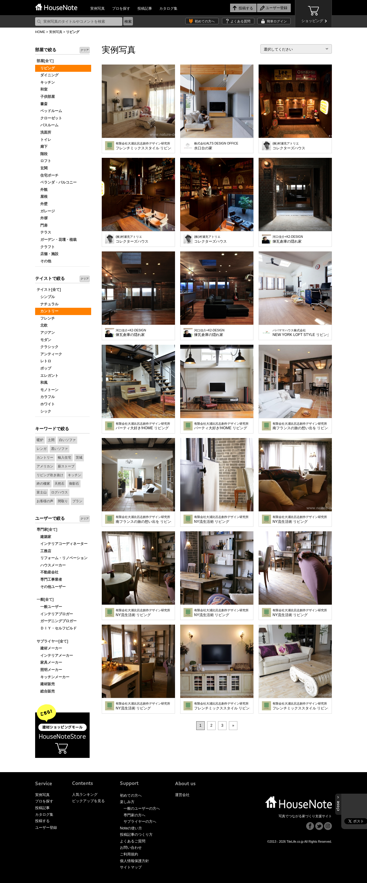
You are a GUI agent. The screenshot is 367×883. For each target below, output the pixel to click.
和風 (42, 382)
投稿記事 (144, 8)
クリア (85, 49)
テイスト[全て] (49, 289)
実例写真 (97, 8)
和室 (42, 89)
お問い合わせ (131, 847)
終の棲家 (43, 483)
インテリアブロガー (55, 614)
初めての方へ (205, 21)
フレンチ (46, 318)
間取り (63, 501)
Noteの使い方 (131, 828)
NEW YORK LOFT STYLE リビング (301, 333)
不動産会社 (47, 572)
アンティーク (49, 354)
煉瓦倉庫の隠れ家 (288, 239)
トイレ (44, 140)
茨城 (79, 457)
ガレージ (46, 211)
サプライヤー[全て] (52, 641)
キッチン (46, 82)
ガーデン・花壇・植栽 (57, 239)
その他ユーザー (51, 587)
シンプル (46, 297)
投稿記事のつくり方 (136, 834)
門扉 (42, 225)
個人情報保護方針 (134, 861)
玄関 (42, 168)
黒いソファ (59, 448)
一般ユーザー (49, 607)
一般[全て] (45, 599)
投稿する (42, 821)
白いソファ (67, 440)
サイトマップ (131, 867)
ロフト (44, 161)
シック (44, 411)
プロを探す (121, 8)
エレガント (47, 375)
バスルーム (47, 125)
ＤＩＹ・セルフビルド (57, 628)
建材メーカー (49, 648)
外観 (42, 190)
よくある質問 (240, 21)
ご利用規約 (129, 854)
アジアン (46, 332)
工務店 (44, 551)
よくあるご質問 (132, 841)
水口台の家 (216, 146)
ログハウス (59, 492)
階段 (42, 154)
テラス (44, 232)
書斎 (42, 104)
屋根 (42, 196)
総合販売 (46, 691)
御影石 (74, 483)
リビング (46, 68)
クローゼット (49, 118)
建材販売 (46, 684)
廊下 (42, 146)
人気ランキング (85, 794)
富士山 (42, 492)
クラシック (47, 347)
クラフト (46, 247)
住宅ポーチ (47, 175)
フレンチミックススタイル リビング (144, 146)
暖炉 (40, 440)
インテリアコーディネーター (62, 544)
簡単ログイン (277, 21)
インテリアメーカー (55, 655)
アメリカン (45, 466)
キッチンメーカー (53, 677)
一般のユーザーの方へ (142, 808)
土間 (51, 440)
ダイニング (47, 75)
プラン (77, 501)
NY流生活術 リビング (221, 519)
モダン (44, 340)
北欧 (42, 325)
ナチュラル (47, 304)
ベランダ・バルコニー (57, 182)
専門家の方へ (134, 815)
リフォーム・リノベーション (62, 558)
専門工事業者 (49, 579)
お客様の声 (45, 501)
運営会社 (182, 795)
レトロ (44, 361)
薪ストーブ (66, 466)
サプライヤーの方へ (140, 821)
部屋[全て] (45, 61)
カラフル (46, 397)
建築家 (44, 537)
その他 (44, 261)
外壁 (42, 204)
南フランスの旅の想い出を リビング (301, 426)
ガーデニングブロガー (57, 621)
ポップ (44, 368)
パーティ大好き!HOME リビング (143, 426)
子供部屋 (46, 97)
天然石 (59, 483)
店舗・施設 (47, 254)
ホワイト (46, 404)
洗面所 (44, 132)
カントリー (47, 311)
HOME (40, 32)
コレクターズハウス (289, 146)
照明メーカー (49, 670)
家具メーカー (49, 662)
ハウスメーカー (51, 565)
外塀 (42, 218)
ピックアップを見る (88, 801)
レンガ (42, 448)
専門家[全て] (47, 529)
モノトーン (47, 390)
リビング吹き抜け (50, 475)
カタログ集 (168, 8)
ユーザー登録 (46, 827)
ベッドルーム (49, 111)
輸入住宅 (64, 457)
